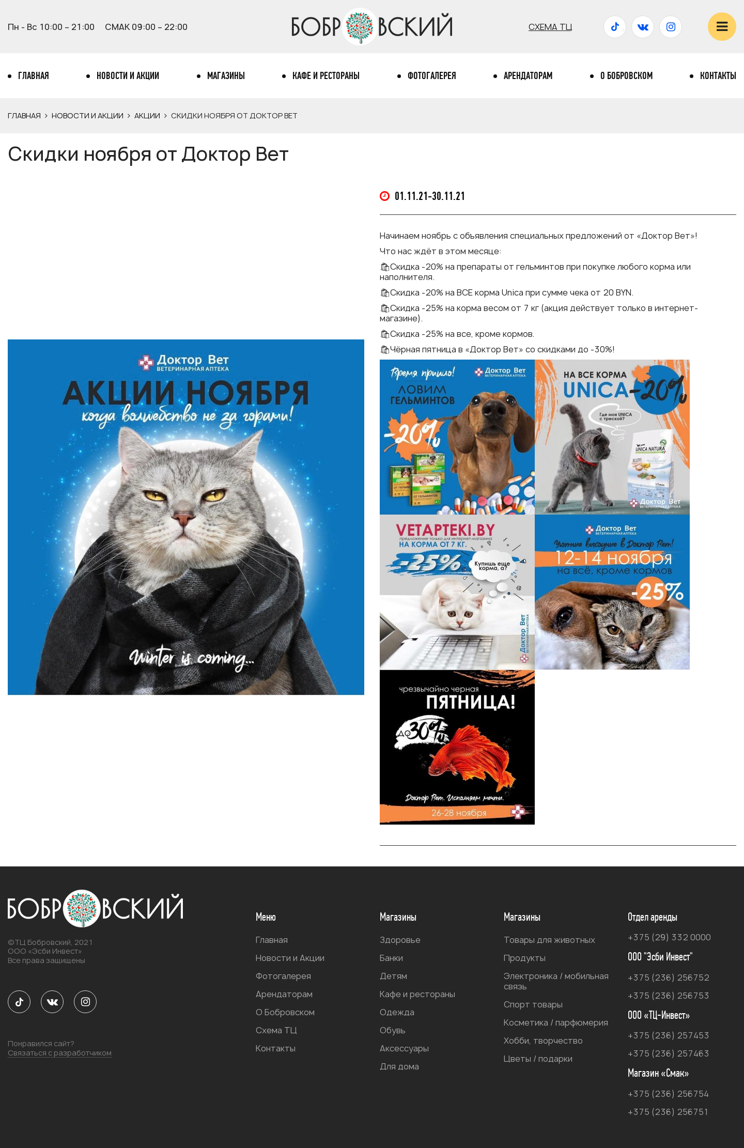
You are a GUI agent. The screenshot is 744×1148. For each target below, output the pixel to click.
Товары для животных (549, 939)
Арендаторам (528, 76)
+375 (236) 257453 (668, 1035)
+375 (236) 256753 (668, 995)
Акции (147, 115)
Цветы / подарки (538, 1058)
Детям (393, 976)
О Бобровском (626, 76)
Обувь (393, 1030)
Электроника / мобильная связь (556, 981)
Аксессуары (404, 1048)
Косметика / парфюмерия (556, 1022)
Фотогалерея (432, 76)
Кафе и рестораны (326, 76)
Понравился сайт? (60, 1048)
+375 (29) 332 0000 (669, 937)
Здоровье (400, 939)
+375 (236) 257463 (668, 1053)
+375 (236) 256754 (668, 1093)
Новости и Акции (128, 76)
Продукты (525, 958)
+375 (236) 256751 (668, 1112)
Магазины (226, 76)
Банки (391, 958)
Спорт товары (533, 1004)
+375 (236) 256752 (668, 977)
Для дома (399, 1066)
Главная (33, 76)
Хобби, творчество (543, 1040)
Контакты (718, 76)
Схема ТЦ (550, 27)
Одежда (397, 1012)
